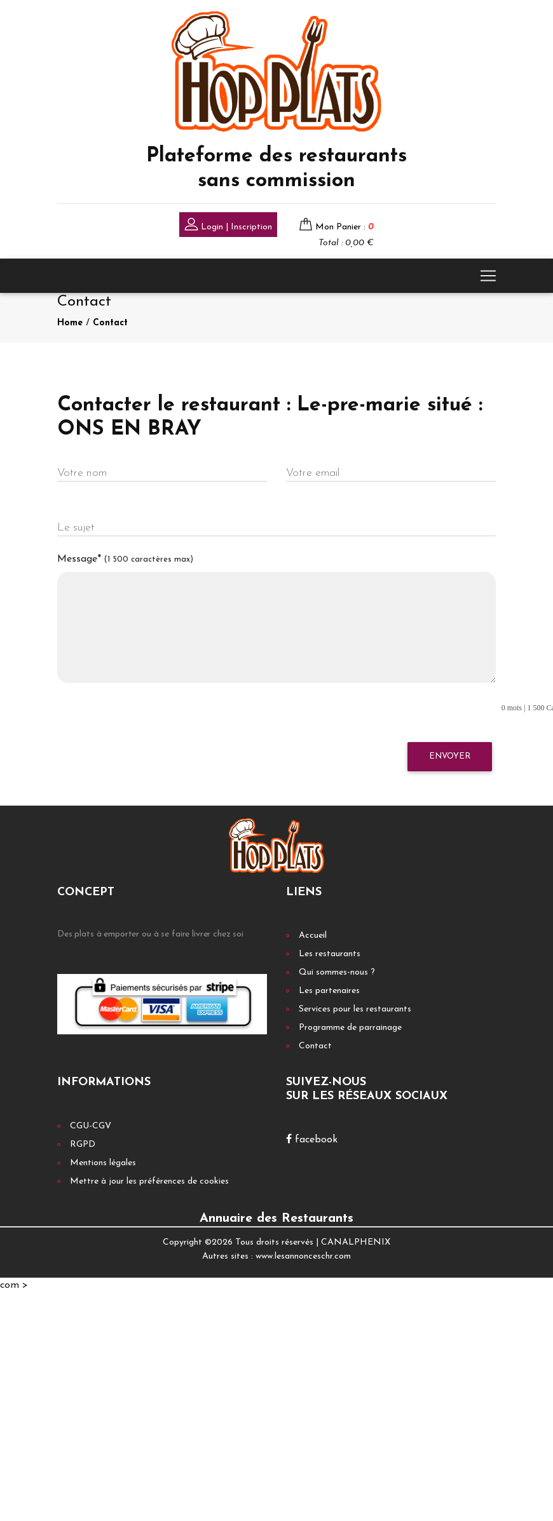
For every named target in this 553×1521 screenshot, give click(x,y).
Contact (110, 323)
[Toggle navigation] (488, 276)
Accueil (313, 935)
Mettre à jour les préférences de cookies (149, 1181)
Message (125, 559)
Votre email (312, 473)
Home (70, 323)
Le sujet (76, 527)
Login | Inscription (228, 226)
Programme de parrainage (350, 1027)
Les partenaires (329, 991)
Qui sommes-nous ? (337, 972)
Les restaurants (329, 954)
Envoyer (449, 756)
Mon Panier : (344, 227)
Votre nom (82, 473)
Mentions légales (103, 1163)
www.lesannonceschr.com (303, 1256)
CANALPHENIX (355, 1242)
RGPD (82, 1144)
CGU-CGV (90, 1126)
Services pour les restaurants (355, 1009)
